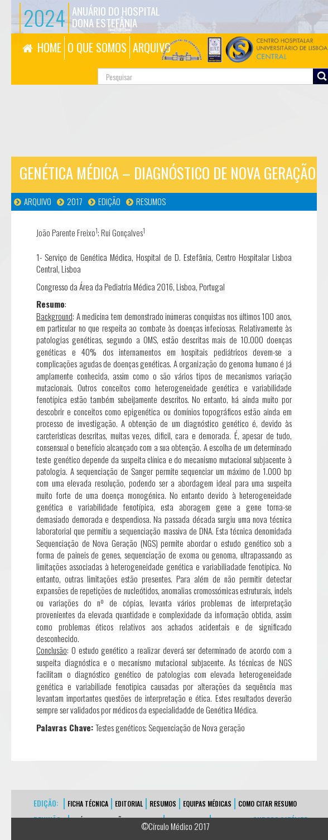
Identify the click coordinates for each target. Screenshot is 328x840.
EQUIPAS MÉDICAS (207, 803)
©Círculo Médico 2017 (175, 826)
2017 (75, 201)
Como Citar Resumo (267, 803)
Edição (109, 201)
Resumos (151, 201)
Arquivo (37, 201)
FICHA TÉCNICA (87, 803)
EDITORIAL (129, 803)
